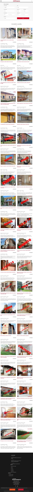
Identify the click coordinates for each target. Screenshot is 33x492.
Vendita (12, 467)
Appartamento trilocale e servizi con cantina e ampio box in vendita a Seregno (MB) (8, 357)
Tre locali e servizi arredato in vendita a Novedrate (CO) (24, 207)
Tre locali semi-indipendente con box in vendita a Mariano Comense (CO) (8, 187)
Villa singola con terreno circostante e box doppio (7, 440)
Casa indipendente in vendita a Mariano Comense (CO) (7, 124)
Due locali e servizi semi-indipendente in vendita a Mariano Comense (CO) (8, 378)
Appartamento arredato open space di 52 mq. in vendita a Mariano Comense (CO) (24, 378)
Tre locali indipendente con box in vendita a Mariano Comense (7, 40)
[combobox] (10, 7)
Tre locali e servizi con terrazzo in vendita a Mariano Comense (23, 251)
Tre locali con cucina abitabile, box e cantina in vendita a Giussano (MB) (8, 230)
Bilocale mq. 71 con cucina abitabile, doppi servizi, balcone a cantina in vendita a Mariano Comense (8, 419)
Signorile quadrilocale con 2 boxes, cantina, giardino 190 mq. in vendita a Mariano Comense (24, 441)
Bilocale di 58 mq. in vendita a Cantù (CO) (6, 335)
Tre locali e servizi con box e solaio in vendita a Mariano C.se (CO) (8, 145)
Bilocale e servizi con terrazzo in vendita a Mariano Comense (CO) (23, 166)
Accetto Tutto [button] (21, 489)
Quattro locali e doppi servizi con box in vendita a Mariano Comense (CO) (24, 230)
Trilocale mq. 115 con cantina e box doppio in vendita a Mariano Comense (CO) (24, 293)
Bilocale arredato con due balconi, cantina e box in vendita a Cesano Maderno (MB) (8, 293)
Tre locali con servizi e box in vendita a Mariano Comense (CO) (8, 315)
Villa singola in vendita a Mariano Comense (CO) (7, 61)
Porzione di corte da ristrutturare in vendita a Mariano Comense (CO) (24, 145)
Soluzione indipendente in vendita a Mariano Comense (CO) (24, 103)
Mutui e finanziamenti (13, 472)
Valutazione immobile (13, 466)
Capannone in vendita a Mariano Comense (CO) (23, 124)
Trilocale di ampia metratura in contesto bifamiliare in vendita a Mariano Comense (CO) (24, 315)
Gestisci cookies (12, 489)
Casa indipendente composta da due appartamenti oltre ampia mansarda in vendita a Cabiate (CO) (8, 399)
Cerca (23, 18)
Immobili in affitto (11, 475)
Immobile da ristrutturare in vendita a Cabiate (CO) (23, 82)
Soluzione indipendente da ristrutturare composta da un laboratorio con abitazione (8, 251)
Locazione (12, 469)
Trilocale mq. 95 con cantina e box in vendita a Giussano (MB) (24, 419)
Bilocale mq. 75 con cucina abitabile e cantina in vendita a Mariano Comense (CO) (24, 272)
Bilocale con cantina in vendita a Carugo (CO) (22, 335)
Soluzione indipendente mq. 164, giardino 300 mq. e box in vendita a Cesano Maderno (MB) (8, 104)
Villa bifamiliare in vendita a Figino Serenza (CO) (23, 61)
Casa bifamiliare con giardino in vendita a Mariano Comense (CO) (8, 208)
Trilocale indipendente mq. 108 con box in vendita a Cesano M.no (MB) (8, 83)
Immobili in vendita (11, 474)
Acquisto (12, 468)
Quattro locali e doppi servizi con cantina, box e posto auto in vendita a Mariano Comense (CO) (24, 357)
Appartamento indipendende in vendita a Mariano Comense (24, 398)
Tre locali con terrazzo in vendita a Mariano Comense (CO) (8, 272)
